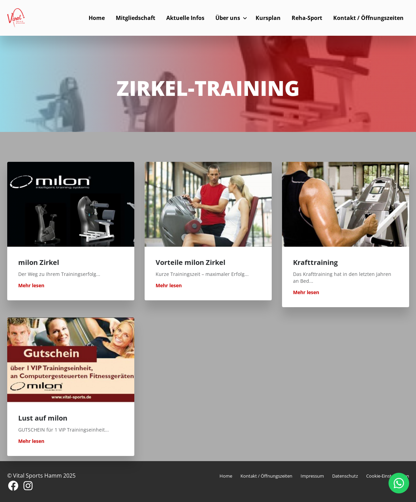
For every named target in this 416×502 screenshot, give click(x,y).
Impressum (312, 476)
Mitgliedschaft (135, 18)
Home (97, 18)
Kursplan (268, 18)
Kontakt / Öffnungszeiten (368, 18)
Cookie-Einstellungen (387, 476)
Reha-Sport (307, 18)
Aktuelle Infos (185, 18)
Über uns (227, 18)
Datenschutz (345, 476)
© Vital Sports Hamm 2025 (41, 475)
